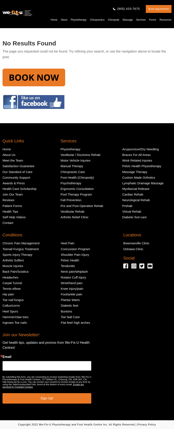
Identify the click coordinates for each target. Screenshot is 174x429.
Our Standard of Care (17, 172)
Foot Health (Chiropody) (77, 177)
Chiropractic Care (73, 172)
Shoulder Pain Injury (75, 254)
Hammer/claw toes (15, 317)
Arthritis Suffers (13, 260)
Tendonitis (68, 266)
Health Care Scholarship (20, 189)
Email (7, 357)
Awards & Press (14, 183)
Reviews (8, 200)
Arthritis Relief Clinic (75, 217)
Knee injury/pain (72, 288)
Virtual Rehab (131, 211)
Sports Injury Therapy (17, 254)
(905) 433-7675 (128, 8)
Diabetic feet (69, 305)
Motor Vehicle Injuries (75, 160)
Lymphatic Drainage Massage (143, 183)
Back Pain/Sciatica (15, 271)
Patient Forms (12, 206)
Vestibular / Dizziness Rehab (80, 155)
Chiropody (113, 19)
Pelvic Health (70, 260)
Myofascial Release (135, 189)
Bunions (66, 311)
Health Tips (10, 211)
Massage (128, 19)
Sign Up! (47, 398)
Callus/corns (11, 305)
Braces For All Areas (136, 155)
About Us (9, 155)
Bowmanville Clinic (136, 243)
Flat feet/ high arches (75, 322)
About (64, 19)
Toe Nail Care (70, 317)
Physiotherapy (78, 19)
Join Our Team (13, 194)
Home (54, 19)
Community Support (16, 177)
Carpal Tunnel (12, 283)
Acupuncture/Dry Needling (140, 149)
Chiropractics (97, 19)
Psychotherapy (71, 183)
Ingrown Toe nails (15, 322)
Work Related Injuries (137, 160)
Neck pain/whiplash (74, 271)
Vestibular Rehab (72, 211)
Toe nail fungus (13, 300)
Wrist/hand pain (72, 283)
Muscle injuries (13, 266)
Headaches (10, 277)
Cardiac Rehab (132, 194)
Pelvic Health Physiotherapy (141, 166)
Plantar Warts (70, 300)
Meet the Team (13, 160)
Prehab (127, 206)
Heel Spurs (10, 311)
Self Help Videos (14, 217)
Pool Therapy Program (76, 194)
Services (141, 19)
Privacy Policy (146, 424)
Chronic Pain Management (21, 243)
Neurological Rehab (136, 200)
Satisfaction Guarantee (18, 166)
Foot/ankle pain (71, 294)
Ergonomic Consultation (77, 189)
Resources (165, 19)
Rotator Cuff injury (73, 277)
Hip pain (8, 294)
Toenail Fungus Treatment (21, 249)
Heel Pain (67, 243)
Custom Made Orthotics (138, 177)
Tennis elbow (12, 288)
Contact (8, 223)
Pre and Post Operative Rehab (82, 206)
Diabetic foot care (134, 217)
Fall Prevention (71, 200)
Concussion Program (75, 249)
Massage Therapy (134, 172)
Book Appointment (159, 9)
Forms (152, 19)
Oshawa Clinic (133, 249)
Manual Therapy (72, 166)
